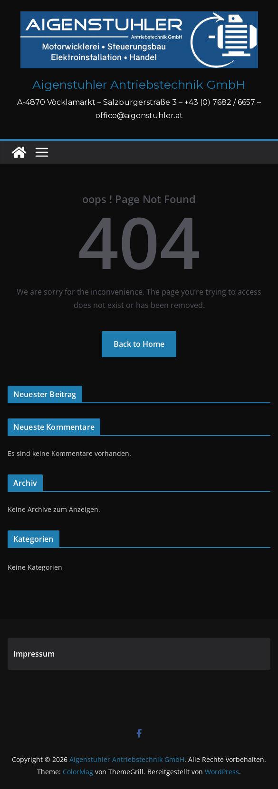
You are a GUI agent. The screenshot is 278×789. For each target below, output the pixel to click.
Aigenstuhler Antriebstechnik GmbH (139, 84)
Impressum (34, 654)
